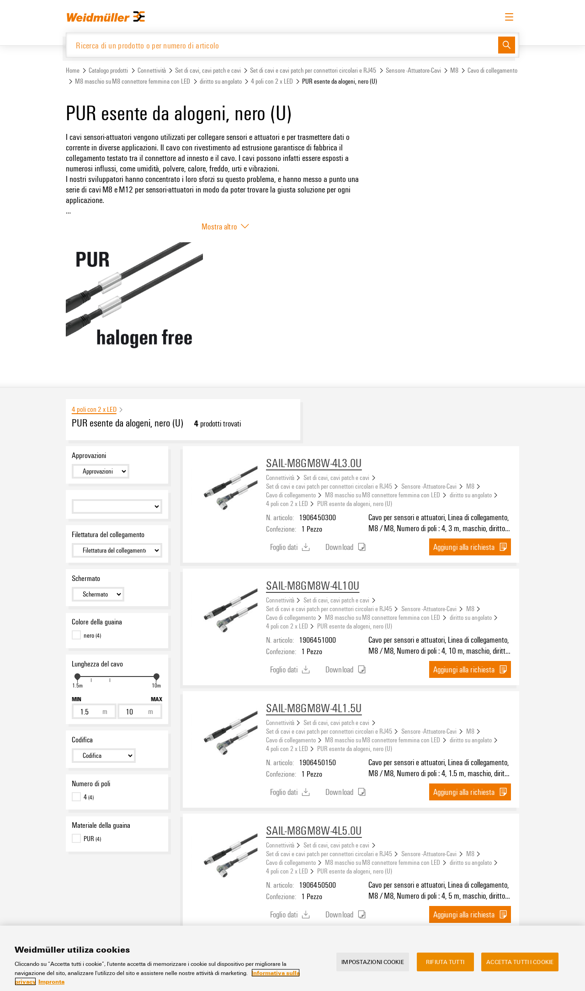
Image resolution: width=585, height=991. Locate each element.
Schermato (86, 578)
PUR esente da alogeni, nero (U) (354, 503)
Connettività (152, 70)
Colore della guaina (97, 622)
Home (73, 70)
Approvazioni (89, 455)
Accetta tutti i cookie (519, 971)
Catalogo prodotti (108, 70)
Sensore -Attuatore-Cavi (413, 70)
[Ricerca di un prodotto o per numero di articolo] (282, 45)
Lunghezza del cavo (97, 664)
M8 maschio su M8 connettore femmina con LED (132, 81)
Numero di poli (91, 783)
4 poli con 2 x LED (272, 81)
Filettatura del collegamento (108, 534)
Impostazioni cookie (372, 971)
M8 (454, 70)
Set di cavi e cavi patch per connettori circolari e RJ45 (313, 70)
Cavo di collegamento (492, 70)
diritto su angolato (221, 81)
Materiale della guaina (101, 825)
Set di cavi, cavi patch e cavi (208, 70)
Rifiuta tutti (445, 971)
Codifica (82, 739)
